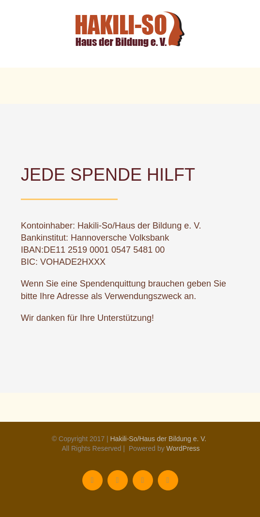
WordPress (183, 448)
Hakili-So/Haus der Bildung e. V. (158, 439)
